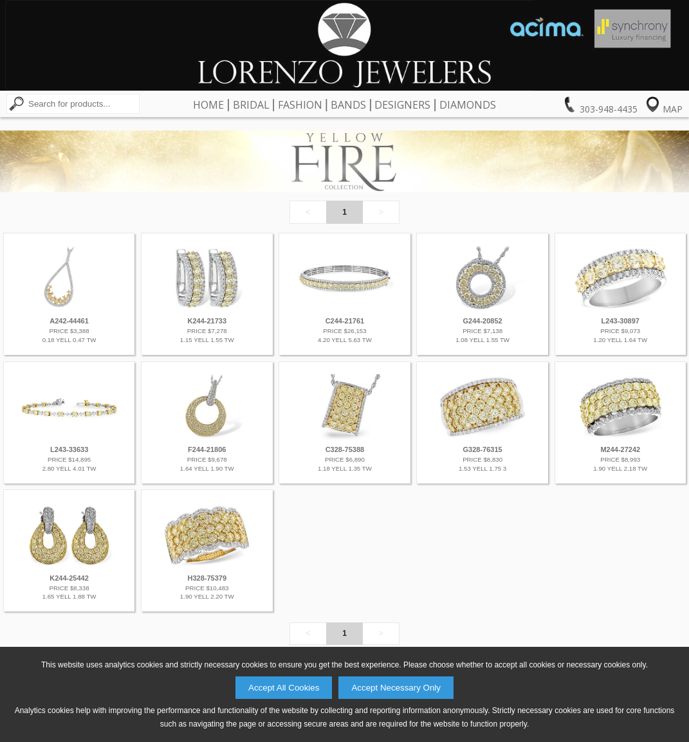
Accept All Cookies (283, 687)
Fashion (300, 104)
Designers (402, 104)
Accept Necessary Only (396, 687)
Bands (348, 104)
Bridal (251, 104)
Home (208, 104)
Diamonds (467, 104)
